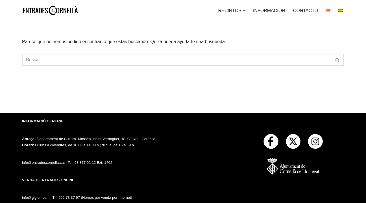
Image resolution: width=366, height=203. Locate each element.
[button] (244, 10)
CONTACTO (305, 10)
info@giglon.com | (37, 197)
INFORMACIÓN (269, 10)
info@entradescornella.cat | (45, 162)
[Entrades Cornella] (50, 10)
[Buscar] (176, 60)
